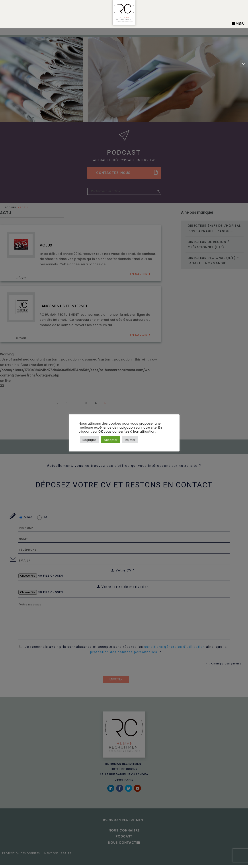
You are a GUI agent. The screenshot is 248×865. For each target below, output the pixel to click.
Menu (238, 29)
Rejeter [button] (130, 440)
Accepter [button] (110, 440)
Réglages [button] (89, 440)
